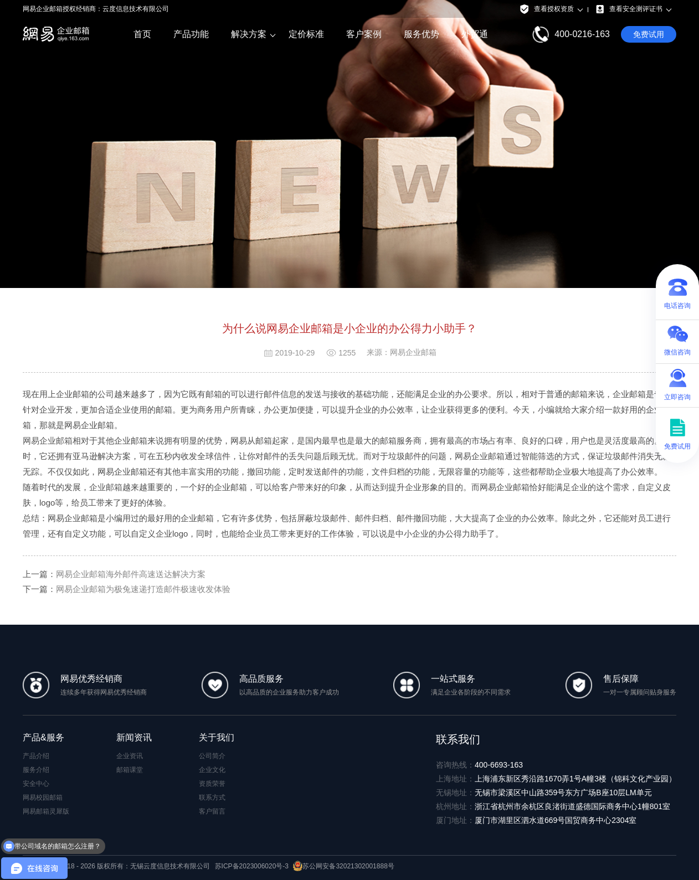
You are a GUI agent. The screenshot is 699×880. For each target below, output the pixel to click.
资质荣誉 (212, 784)
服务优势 (421, 34)
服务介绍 (36, 770)
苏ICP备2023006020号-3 (252, 866)
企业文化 (212, 770)
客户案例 (364, 34)
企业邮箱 (105, 487)
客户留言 (212, 811)
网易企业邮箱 (48, 440)
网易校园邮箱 (43, 797)
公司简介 (212, 756)
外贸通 (474, 34)
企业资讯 (129, 756)
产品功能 (191, 34)
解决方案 (248, 34)
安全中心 (36, 784)
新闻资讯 (134, 737)
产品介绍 (36, 756)
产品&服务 (43, 737)
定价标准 (306, 34)
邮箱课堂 (129, 770)
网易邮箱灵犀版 (46, 811)
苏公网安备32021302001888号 (343, 866)
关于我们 (216, 737)
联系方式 (212, 797)
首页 (142, 34)
